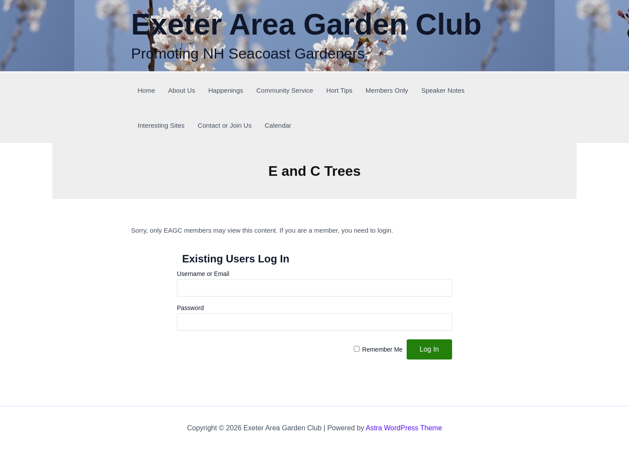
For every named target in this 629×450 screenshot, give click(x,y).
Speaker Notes (442, 90)
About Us (181, 90)
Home (146, 90)
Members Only (387, 90)
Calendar (278, 125)
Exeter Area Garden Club (306, 24)
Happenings (225, 90)
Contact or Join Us (225, 125)
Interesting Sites (161, 125)
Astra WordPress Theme (404, 428)
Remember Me (382, 349)
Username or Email (203, 273)
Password (190, 307)
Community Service (284, 90)
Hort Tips (339, 90)
